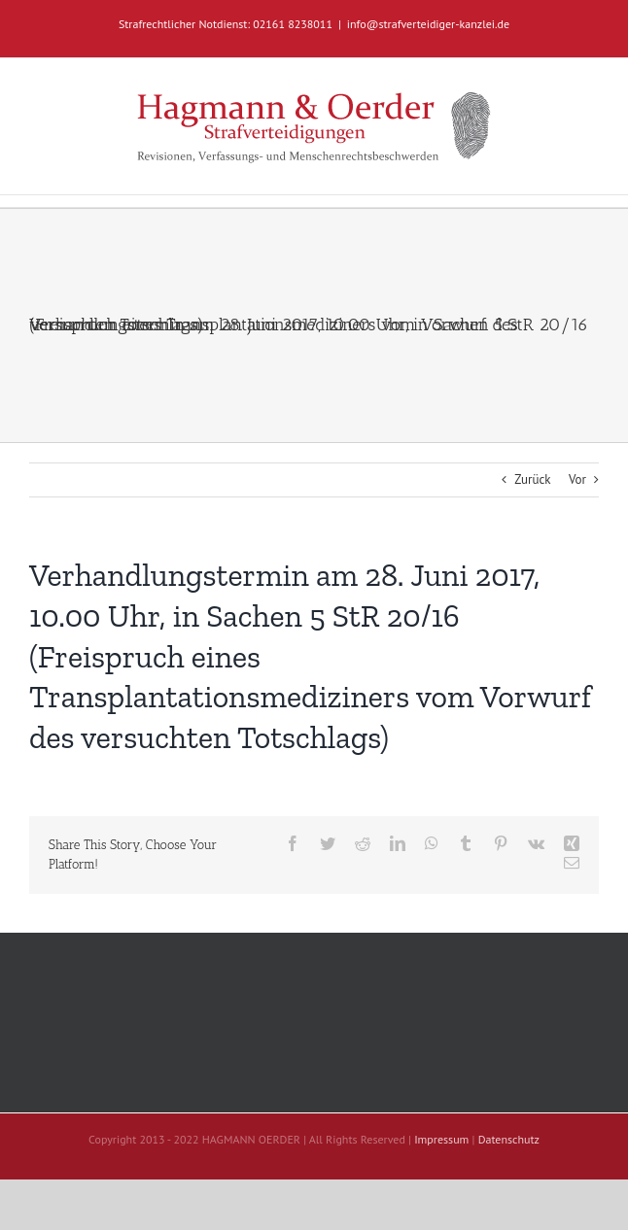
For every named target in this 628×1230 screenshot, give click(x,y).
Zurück (532, 479)
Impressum (441, 1139)
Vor (577, 479)
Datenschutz (509, 1139)
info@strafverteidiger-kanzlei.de (428, 24)
